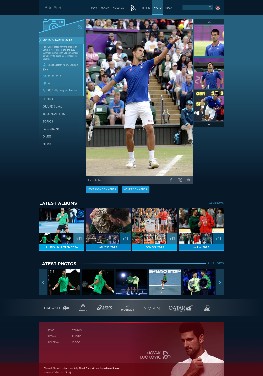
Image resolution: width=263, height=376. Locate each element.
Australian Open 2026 (62, 247)
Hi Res (47, 144)
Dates (47, 136)
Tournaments (54, 114)
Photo (157, 8)
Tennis (146, 8)
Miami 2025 (201, 247)
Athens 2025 (108, 247)
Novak (105, 8)
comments (102, 189)
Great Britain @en (57, 65)
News (94, 8)
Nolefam (118, 8)
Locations (51, 129)
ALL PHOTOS (216, 263)
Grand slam (52, 106)
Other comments (135, 189)
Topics (48, 121)
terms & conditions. (109, 368)
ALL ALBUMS (216, 203)
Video (168, 8)
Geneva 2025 (155, 247)
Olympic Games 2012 (57, 40)
